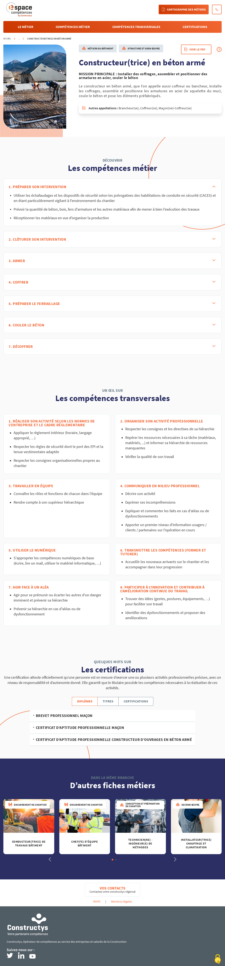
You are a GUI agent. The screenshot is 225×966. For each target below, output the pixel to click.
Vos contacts (112, 888)
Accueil (7, 39)
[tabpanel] (112, 728)
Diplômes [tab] (84, 701)
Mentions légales (121, 901)
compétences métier (73, 27)
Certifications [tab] (136, 701)
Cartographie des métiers (184, 9)
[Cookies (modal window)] (217, 959)
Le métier (25, 27)
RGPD (96, 901)
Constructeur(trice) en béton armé (49, 38)
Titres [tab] (108, 701)
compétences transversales (136, 27)
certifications (195, 27)
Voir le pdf (194, 49)
